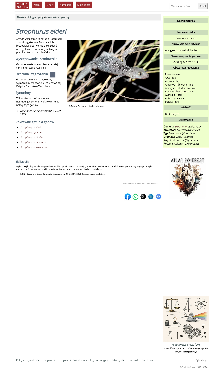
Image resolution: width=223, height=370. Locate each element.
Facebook (147, 360)
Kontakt (133, 360)
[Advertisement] (186, 248)
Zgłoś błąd (202, 360)
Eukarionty (181, 126)
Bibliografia (118, 360)
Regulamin (50, 360)
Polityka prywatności (28, 360)
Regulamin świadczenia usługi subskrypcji (84, 360)
